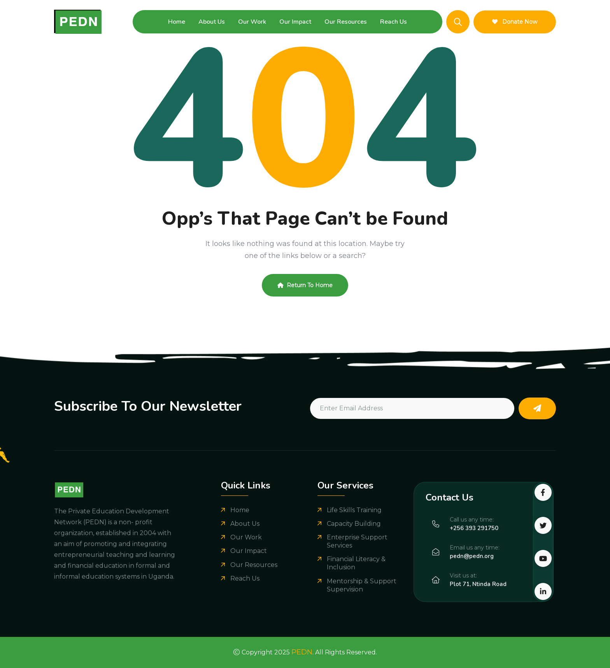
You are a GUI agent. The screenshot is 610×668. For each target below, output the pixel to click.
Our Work (252, 21)
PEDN (301, 652)
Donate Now (514, 21)
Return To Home (305, 285)
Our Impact (295, 21)
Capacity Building (354, 523)
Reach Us (393, 21)
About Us (211, 21)
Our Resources (345, 21)
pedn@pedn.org (472, 556)
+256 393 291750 (474, 528)
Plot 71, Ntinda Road (478, 584)
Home (176, 21)
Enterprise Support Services (357, 541)
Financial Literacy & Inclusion (356, 563)
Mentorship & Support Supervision (361, 585)
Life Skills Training (354, 510)
